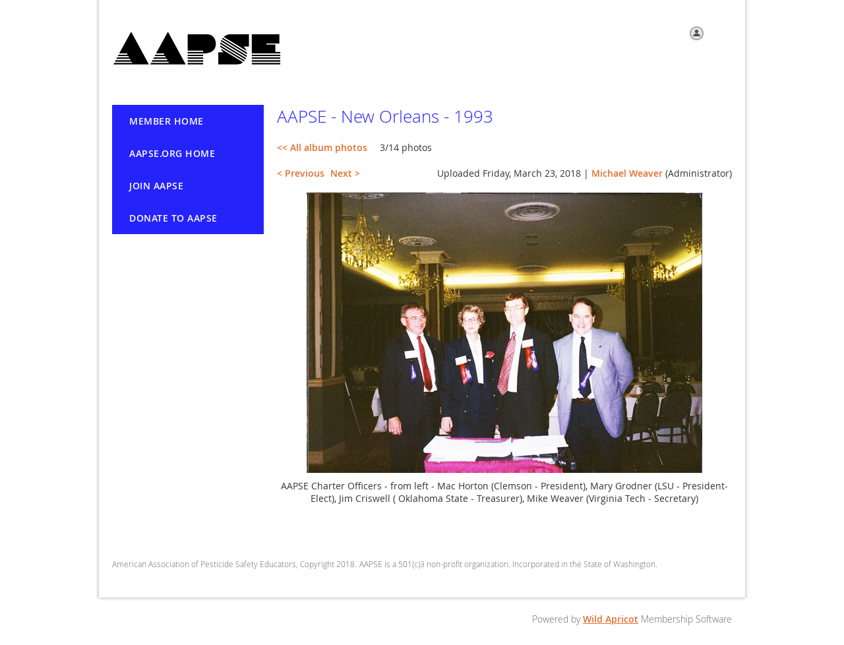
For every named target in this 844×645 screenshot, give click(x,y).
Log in (720, 32)
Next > (345, 173)
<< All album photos (322, 147)
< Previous (300, 173)
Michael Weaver (627, 173)
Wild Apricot (610, 619)
